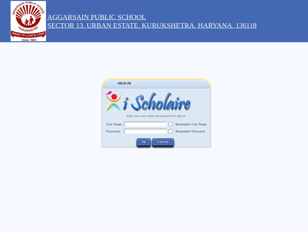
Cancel (163, 141)
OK (143, 141)
